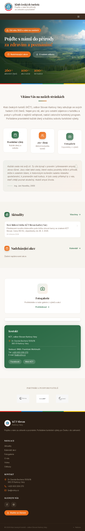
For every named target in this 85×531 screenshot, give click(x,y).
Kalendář (75, 248)
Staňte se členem (16, 513)
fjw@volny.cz (20, 355)
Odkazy (7, 466)
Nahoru (77, 527)
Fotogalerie (9, 454)
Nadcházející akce (17, 54)
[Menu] (78, 16)
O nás (6, 458)
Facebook (15, 362)
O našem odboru (45, 54)
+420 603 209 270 (20, 352)
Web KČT (29, 362)
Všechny (75, 214)
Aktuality (7, 446)
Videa (6, 462)
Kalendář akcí (10, 450)
